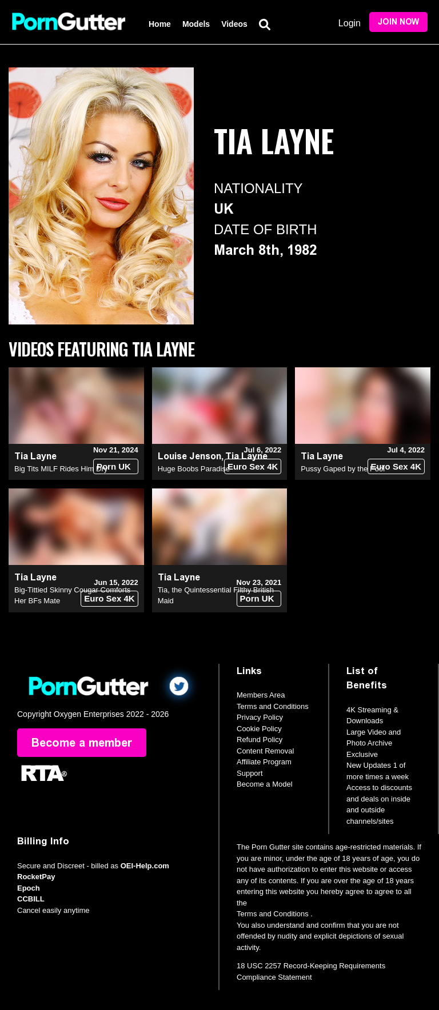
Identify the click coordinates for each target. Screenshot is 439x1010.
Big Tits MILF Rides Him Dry (60, 468)
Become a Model (265, 784)
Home (160, 24)
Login (349, 23)
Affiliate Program (264, 762)
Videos (234, 24)
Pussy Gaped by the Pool (343, 468)
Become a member (81, 743)
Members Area (261, 695)
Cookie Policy (259, 728)
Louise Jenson (189, 456)
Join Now (398, 22)
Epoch (28, 888)
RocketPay (36, 876)
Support (250, 773)
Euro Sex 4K (253, 466)
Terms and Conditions (273, 706)
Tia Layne (35, 456)
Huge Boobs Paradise (194, 468)
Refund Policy (259, 739)
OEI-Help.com (145, 865)
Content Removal (265, 751)
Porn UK (114, 466)
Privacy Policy (260, 717)
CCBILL (31, 899)
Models (196, 24)
